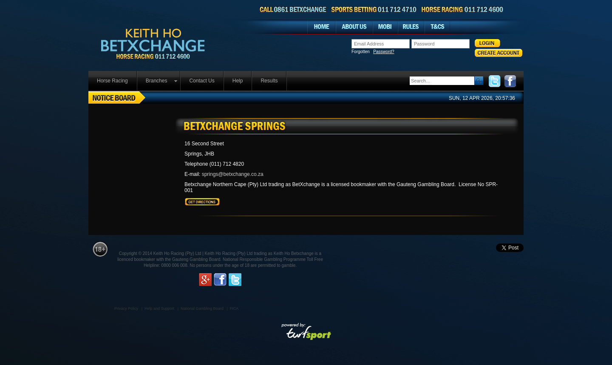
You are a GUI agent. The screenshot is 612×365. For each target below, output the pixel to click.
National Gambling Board (202, 308)
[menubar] (187, 81)
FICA (234, 308)
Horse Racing (112, 81)
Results (269, 81)
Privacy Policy (126, 308)
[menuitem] (112, 81)
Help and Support (159, 308)
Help (237, 81)
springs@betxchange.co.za (233, 174)
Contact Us (201, 81)
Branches (156, 81)
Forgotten (372, 52)
